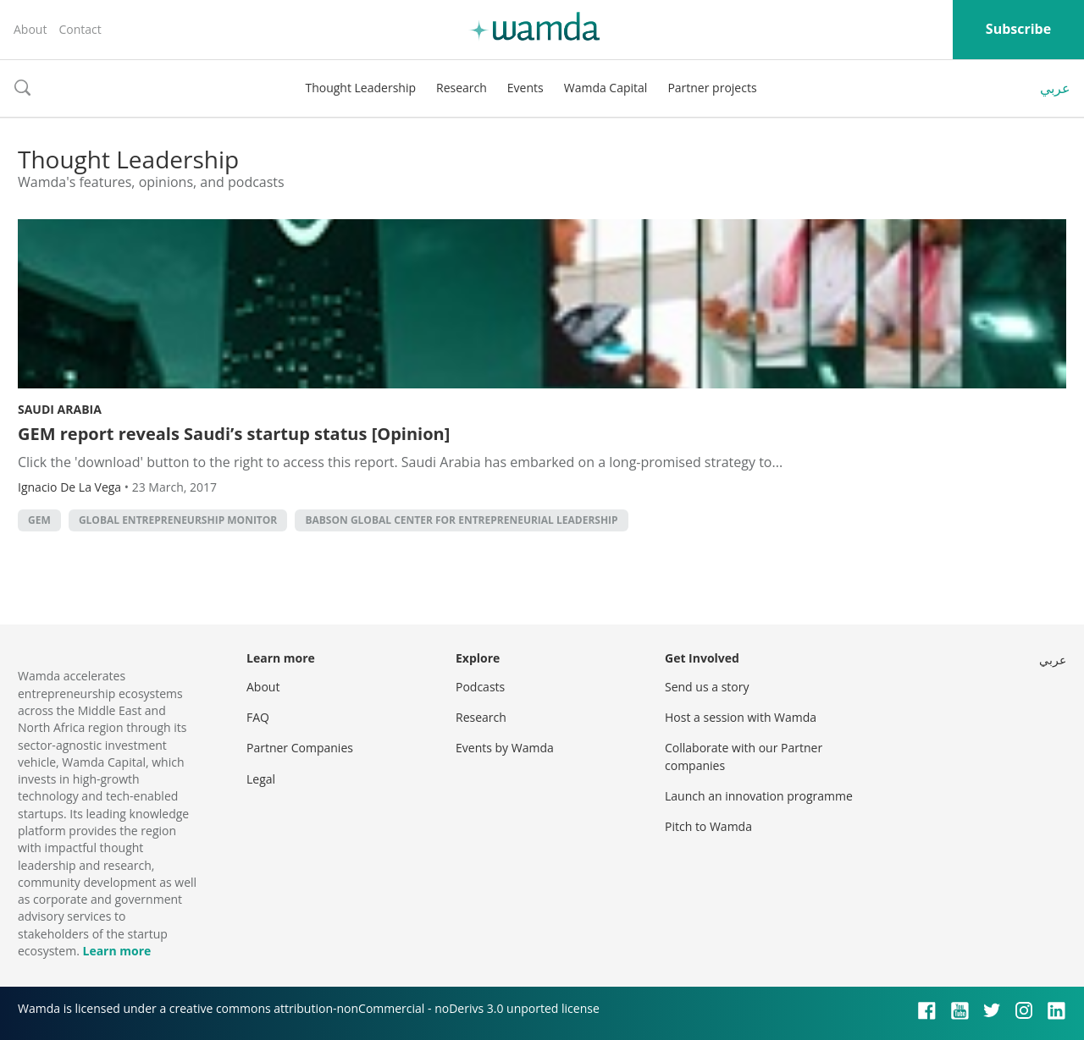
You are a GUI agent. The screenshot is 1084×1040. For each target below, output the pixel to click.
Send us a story (707, 687)
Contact (79, 29)
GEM (39, 520)
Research (461, 88)
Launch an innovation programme (759, 796)
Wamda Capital (606, 88)
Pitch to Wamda (708, 826)
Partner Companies (299, 748)
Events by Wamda (505, 748)
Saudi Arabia (60, 409)
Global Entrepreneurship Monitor (178, 520)
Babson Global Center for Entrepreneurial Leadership (461, 520)
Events (525, 88)
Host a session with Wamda (740, 717)
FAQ (257, 717)
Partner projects (711, 88)
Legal (260, 779)
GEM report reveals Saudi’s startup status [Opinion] (234, 433)
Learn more (116, 951)
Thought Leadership (360, 88)
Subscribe (1018, 28)
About (30, 29)
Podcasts (480, 687)
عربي (1055, 88)
